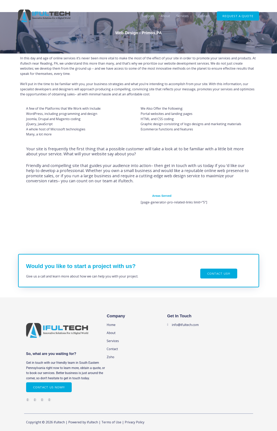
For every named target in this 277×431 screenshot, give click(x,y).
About (165, 16)
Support (148, 16)
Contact (204, 16)
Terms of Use (111, 422)
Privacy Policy (135, 422)
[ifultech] (44, 15)
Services (182, 16)
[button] (238, 16)
